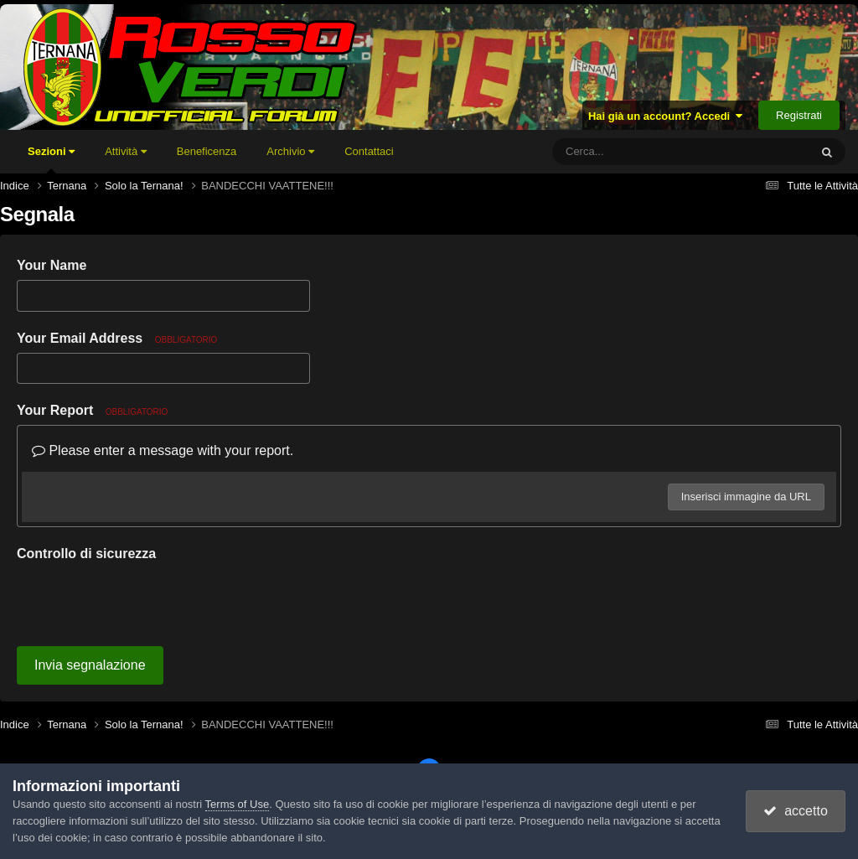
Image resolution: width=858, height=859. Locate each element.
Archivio (290, 151)
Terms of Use (237, 804)
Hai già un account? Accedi (665, 116)
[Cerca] (643, 151)
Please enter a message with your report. (162, 450)
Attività (126, 151)
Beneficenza (207, 151)
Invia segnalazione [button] (90, 665)
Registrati (799, 115)
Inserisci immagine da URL (746, 496)
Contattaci (369, 151)
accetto (795, 811)
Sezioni (51, 159)
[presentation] (144, 601)
